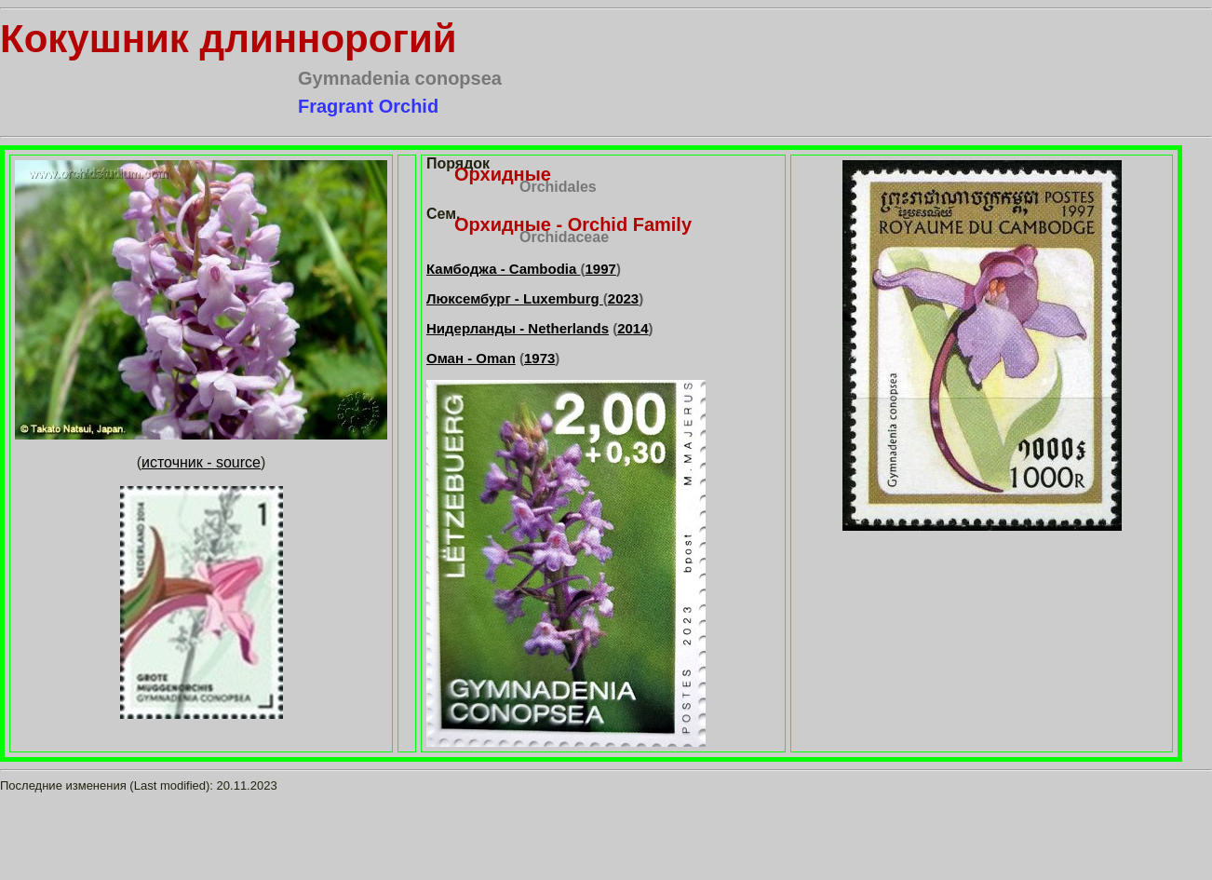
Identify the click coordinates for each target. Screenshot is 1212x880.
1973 (539, 358)
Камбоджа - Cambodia (503, 269)
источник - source (201, 462)
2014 (632, 328)
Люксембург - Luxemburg (514, 298)
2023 (623, 298)
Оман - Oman (471, 358)
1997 (601, 269)
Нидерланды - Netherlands (517, 328)
